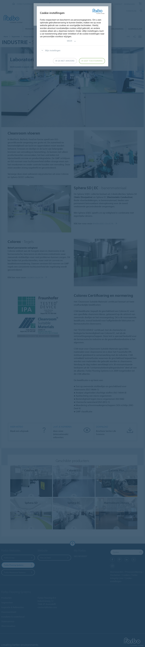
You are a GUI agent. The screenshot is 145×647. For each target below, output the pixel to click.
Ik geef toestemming (92, 61)
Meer (71, 41)
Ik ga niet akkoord (64, 61)
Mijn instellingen (50, 50)
